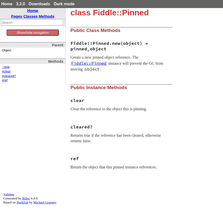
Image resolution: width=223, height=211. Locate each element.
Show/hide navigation (33, 32)
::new (6, 67)
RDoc (26, 198)
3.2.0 (20, 4)
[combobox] (32, 22)
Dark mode (64, 4)
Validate (8, 194)
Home (6, 4)
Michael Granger (44, 202)
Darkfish (22, 202)
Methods (46, 16)
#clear (6, 71)
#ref (5, 80)
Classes (30, 16)
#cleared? (9, 76)
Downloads (39, 4)
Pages (16, 16)
